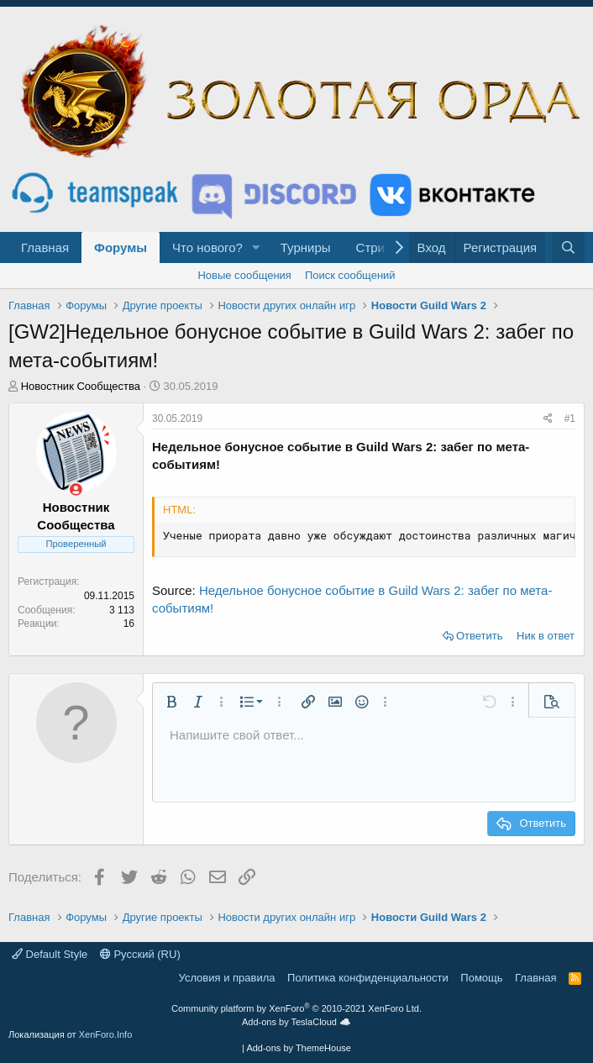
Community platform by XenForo (296, 1008)
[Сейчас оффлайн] (76, 489)
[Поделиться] (548, 419)
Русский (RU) (140, 954)
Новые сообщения (244, 275)
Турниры (306, 247)
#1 (569, 418)
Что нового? (207, 247)
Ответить (479, 635)
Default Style (49, 954)
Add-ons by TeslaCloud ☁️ (296, 1022)
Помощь (481, 977)
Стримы (379, 247)
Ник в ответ (546, 635)
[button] (256, 247)
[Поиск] (568, 247)
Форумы (120, 247)
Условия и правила (227, 977)
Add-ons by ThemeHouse (298, 1048)
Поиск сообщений (350, 275)
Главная (45, 247)
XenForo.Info (106, 1034)
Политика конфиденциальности (368, 977)
